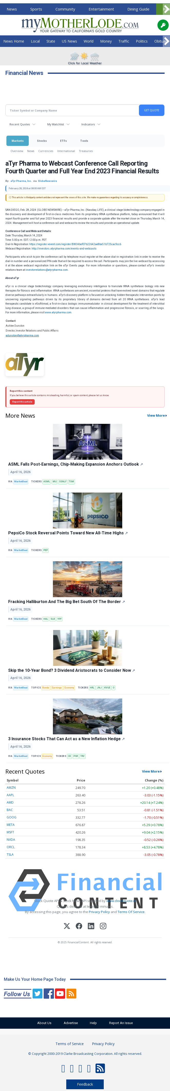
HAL (45, 619)
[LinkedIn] (91, 927)
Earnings (57, 687)
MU (54, 481)
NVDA (11, 839)
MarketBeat (20, 481)
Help (94, 1023)
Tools (84, 141)
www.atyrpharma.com (58, 312)
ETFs (63, 141)
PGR (75, 756)
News (12, 9)
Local (35, 41)
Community (65, 9)
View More (156, 415)
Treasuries (86, 151)
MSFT (10, 832)
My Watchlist (55, 124)
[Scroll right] (166, 9)
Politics (142, 41)
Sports (36, 9)
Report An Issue (124, 1023)
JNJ (99, 687)
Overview (17, 151)
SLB (53, 619)
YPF (60, 619)
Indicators (88, 124)
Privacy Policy (99, 911)
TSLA (10, 854)
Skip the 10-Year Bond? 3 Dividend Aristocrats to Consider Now (71, 670)
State (50, 41)
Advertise (70, 1023)
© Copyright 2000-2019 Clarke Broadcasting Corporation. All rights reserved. (85, 1054)
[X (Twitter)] (67, 927)
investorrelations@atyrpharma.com (47, 269)
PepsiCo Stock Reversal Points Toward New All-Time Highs (68, 533)
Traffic (123, 41)
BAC (10, 810)
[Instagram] (103, 927)
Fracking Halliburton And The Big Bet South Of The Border (66, 601)
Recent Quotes (20, 124)
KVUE (107, 687)
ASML (46, 481)
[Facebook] (79, 927)
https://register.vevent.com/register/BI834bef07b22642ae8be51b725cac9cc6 (75, 244)
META (11, 825)
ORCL (11, 847)
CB (69, 756)
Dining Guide (138, 9)
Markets (18, 141)
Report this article (22, 402)
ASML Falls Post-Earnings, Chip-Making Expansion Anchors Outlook (75, 464)
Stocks (42, 141)
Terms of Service (69, 1043)
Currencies (45, 151)
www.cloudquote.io (121, 900)
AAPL (10, 795)
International (66, 151)
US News (69, 41)
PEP (45, 550)
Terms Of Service (131, 911)
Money (106, 41)
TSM (71, 481)
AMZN (11, 787)
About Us (41, 1023)
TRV (82, 756)
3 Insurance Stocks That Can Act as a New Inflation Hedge (66, 738)
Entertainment (101, 9)
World (88, 41)
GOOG (11, 817)
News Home (13, 41)
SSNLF (63, 481)
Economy (69, 687)
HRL (92, 687)
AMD (10, 802)
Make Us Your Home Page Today (35, 979)
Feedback (85, 1084)
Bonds (45, 687)
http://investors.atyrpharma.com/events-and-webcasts (64, 248)
